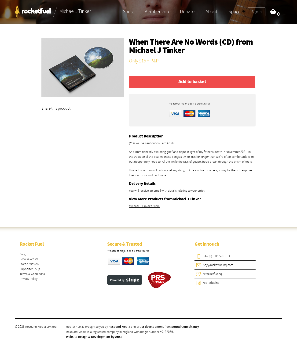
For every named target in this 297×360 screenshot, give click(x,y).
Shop (128, 11)
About (211, 11)
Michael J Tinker (157, 50)
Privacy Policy (28, 279)
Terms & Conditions (32, 274)
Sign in (256, 11)
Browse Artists (29, 259)
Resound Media (119, 327)
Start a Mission (29, 264)
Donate (187, 11)
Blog (23, 254)
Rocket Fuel (32, 244)
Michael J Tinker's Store (144, 206)
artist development (150, 327)
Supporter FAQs (30, 269)
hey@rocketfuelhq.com (218, 265)
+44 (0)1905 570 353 (216, 256)
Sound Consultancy (185, 327)
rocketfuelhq (211, 283)
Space (234, 11)
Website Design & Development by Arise (94, 337)
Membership (156, 11)
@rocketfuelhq (212, 274)
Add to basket (192, 81)
